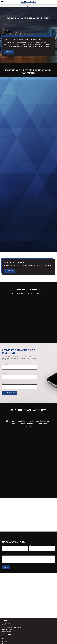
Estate (3, 640)
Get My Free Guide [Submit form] (10, 392)
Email (3, 383)
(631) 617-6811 (8, 623)
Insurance (4, 641)
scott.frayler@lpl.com (7, 631)
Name (3, 545)
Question (4, 554)
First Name (5, 364)
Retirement (4, 637)
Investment (4, 638)
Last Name (5, 373)
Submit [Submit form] (6, 567)
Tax (3, 643)
